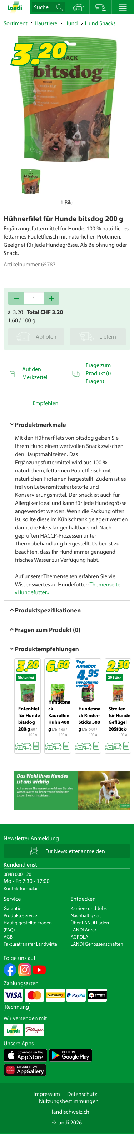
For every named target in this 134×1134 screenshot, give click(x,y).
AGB (8, 937)
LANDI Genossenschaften (97, 944)
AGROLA (80, 937)
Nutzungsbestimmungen (69, 1101)
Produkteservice (20, 915)
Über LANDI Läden (90, 922)
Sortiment (16, 23)
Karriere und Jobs (89, 908)
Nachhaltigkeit (86, 915)
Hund (71, 23)
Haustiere (46, 23)
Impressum (46, 1094)
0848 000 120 (17, 874)
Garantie (12, 908)
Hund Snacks (100, 23)
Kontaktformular (21, 888)
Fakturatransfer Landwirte (30, 944)
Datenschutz (82, 1094)
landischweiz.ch (70, 1111)
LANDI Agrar (83, 929)
